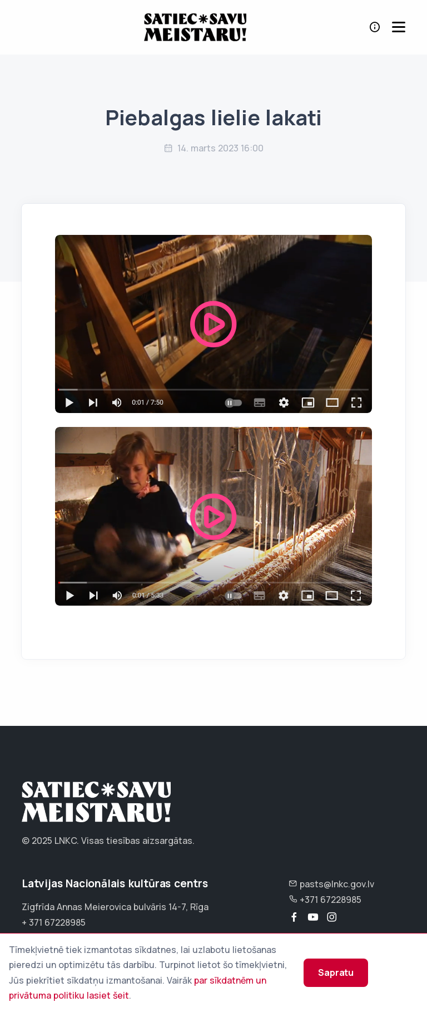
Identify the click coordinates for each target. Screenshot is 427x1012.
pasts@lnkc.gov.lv (331, 884)
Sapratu (336, 972)
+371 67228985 (325, 899)
